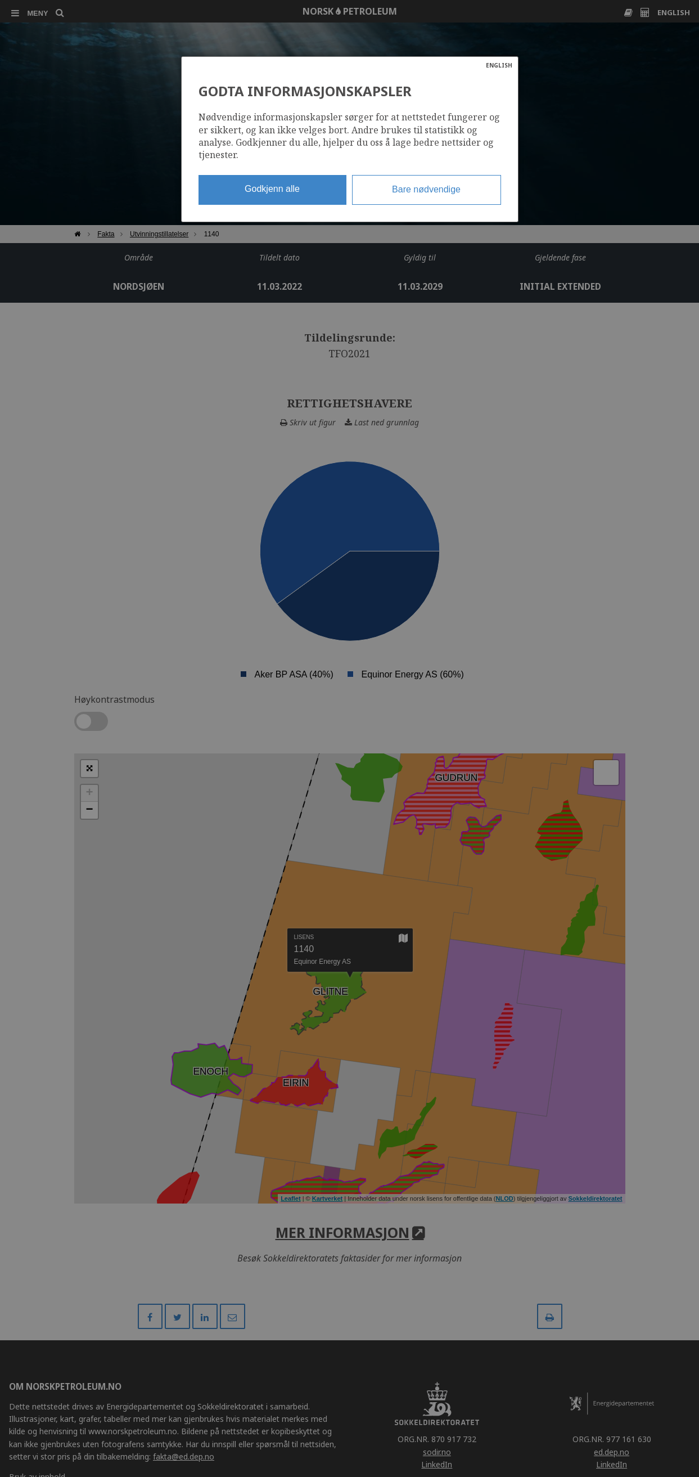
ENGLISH (499, 65)
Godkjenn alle (272, 189)
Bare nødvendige (426, 189)
